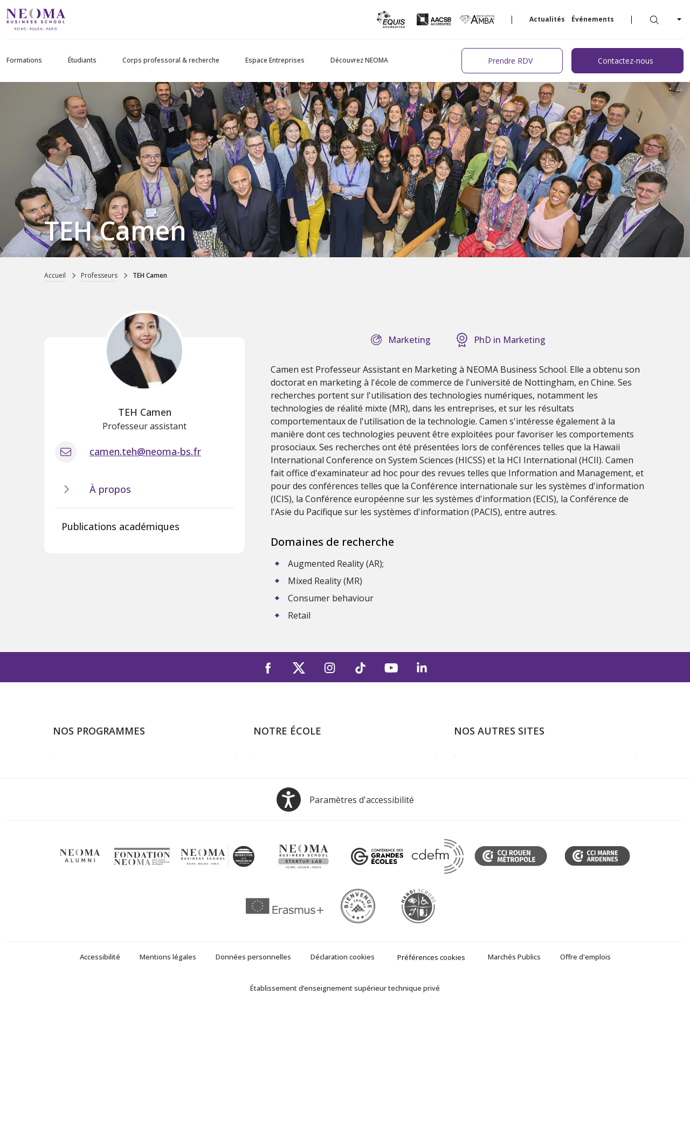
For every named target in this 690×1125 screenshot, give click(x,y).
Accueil (55, 275)
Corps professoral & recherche (170, 60)
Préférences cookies (431, 1066)
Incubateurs (477, 795)
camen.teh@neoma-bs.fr (145, 451)
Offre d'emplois (585, 1066)
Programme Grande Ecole (103, 780)
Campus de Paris (285, 780)
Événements (592, 19)
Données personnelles (253, 1066)
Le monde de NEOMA (496, 780)
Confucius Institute (490, 842)
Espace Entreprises (275, 60)
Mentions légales (168, 1066)
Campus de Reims (287, 795)
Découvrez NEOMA (359, 60)
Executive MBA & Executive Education (125, 826)
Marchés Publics (514, 1066)
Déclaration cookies (342, 1066)
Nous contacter (283, 826)
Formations (24, 60)
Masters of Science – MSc (103, 795)
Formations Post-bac (93, 764)
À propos (271, 764)
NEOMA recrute (284, 842)
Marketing (409, 340)
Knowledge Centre (489, 857)
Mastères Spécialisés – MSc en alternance (134, 811)
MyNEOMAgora (484, 826)
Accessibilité (100, 1066)
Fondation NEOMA (490, 811)
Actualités (547, 19)
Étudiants (82, 60)
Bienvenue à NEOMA (494, 764)
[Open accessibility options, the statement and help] (345, 908)
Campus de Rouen (288, 811)
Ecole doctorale (83, 842)
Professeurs (99, 275)
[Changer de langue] (678, 19)
